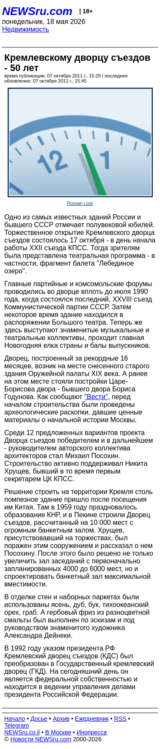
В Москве (58, 732)
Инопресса (92, 732)
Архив (61, 718)
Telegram (16, 725)
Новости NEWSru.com (40, 739)
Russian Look (80, 203)
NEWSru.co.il (22, 732)
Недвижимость (25, 29)
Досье (38, 718)
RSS (120, 718)
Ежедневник (92, 718)
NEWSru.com (37, 11)
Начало (14, 718)
